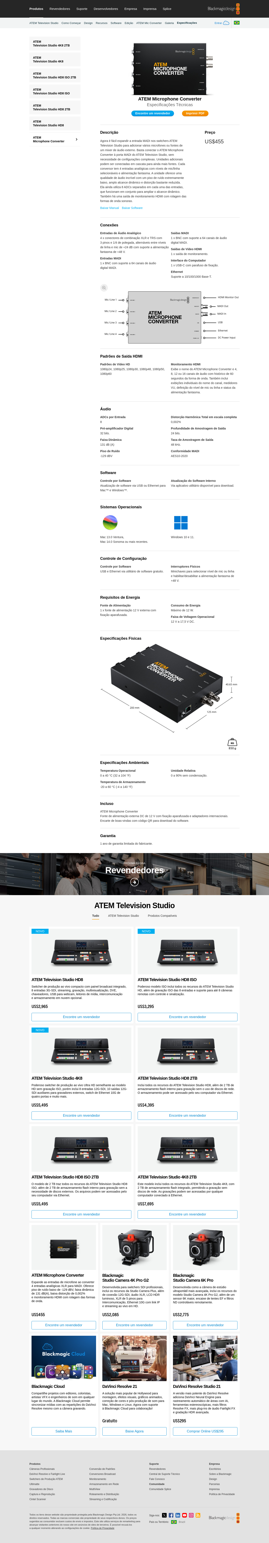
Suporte (81, 9)
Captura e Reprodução (42, 1494)
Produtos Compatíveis (162, 915)
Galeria (169, 23)
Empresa (130, 9)
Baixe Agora (134, 1431)
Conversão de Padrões (102, 1469)
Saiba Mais (63, 1431)
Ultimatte (34, 1484)
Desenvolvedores (106, 9)
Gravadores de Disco (41, 1489)
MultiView (94, 1489)
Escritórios (215, 1469)
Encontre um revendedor (152, 113)
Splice (167, 9)
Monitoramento (97, 1479)
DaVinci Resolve (47, 1474)
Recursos (102, 23)
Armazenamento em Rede (104, 1484)
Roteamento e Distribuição (104, 1494)
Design (88, 23)
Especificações (187, 22)
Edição (129, 23)
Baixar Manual (109, 208)
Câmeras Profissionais (42, 1469)
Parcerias (214, 1484)
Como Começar (71, 23)
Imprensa (150, 9)
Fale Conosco (157, 1479)
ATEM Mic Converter (149, 23)
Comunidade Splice (160, 1489)
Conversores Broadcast (102, 1474)
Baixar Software (132, 208)
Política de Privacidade (222, 1494)
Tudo (95, 915)
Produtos (36, 9)
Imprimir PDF (195, 113)
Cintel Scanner (37, 1499)
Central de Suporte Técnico (164, 1474)
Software (116, 23)
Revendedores (60, 9)
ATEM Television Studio (43, 23)
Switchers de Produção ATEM (46, 1479)
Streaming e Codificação (103, 1499)
